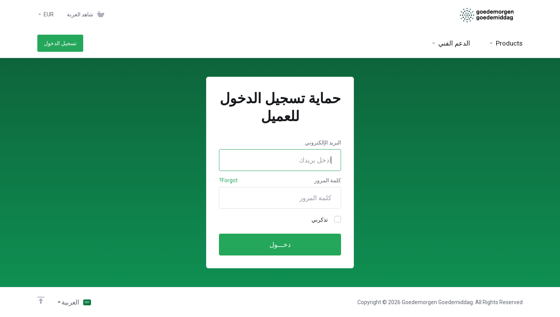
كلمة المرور (327, 180)
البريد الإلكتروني (323, 142)
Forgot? (228, 180)
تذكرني (326, 219)
